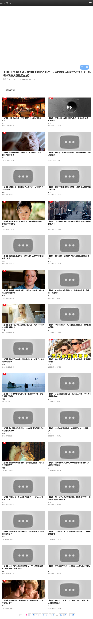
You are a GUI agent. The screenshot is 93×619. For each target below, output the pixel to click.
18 (61, 615)
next (72, 615)
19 (65, 615)
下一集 (84, 67)
